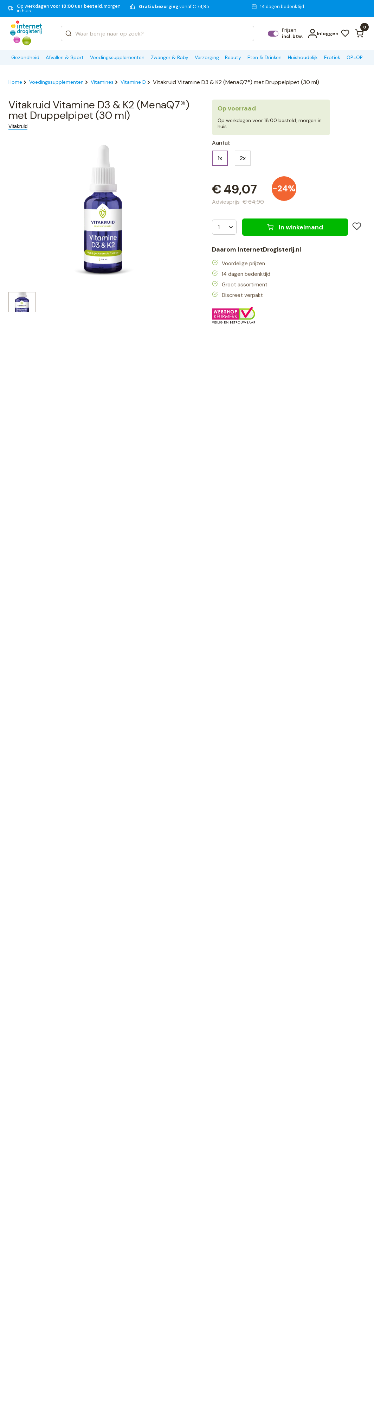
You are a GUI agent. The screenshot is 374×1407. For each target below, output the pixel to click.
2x (243, 158)
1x (220, 158)
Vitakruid (17, 126)
